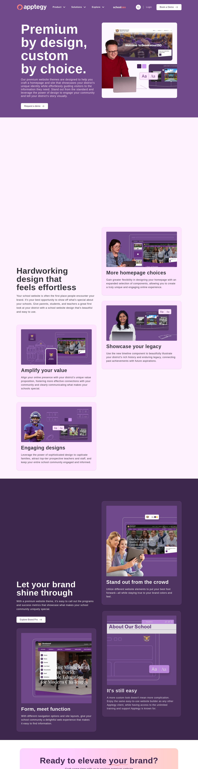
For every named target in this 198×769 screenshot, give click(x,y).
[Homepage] (31, 7)
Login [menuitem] (149, 7)
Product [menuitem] (57, 7)
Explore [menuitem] (96, 7)
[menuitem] (119, 7)
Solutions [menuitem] (76, 7)
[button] (34, 106)
